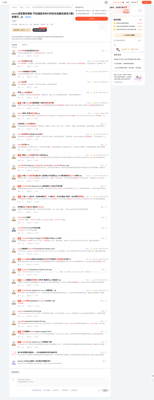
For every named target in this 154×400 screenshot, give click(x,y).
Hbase (27, 7)
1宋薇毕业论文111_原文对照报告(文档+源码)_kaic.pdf (128, 59)
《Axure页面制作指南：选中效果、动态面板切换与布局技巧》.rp (128, 68)
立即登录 (91, 18)
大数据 (21, 7)
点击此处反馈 (119, 82)
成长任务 (134, 1)
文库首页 (14, 7)
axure (14, 21)
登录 (106, 2)
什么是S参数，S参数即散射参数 (124, 63)
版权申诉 (28, 17)
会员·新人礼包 (118, 2)
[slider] (20, 390)
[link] (14, 7)
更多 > (141, 19)
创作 (146, 2)
